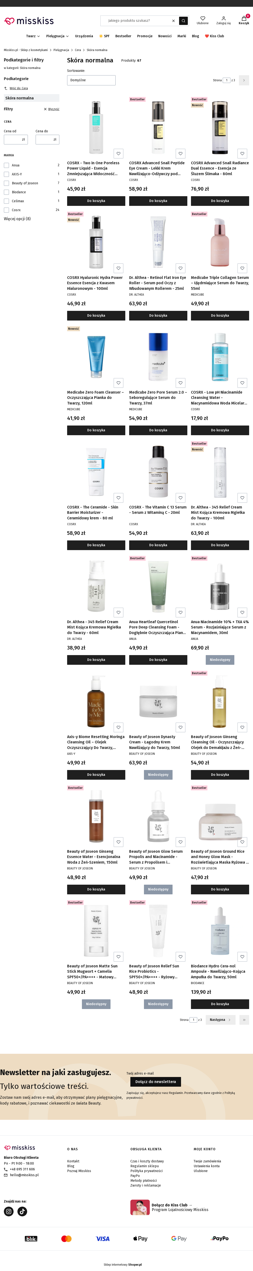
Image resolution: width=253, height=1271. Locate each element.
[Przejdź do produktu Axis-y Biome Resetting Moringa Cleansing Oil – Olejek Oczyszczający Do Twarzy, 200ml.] (96, 701)
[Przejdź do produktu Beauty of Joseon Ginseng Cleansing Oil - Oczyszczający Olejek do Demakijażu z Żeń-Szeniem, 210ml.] (220, 701)
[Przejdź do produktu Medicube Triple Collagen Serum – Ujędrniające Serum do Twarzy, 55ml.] (220, 242)
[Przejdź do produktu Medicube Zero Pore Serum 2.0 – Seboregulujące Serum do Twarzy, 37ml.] (158, 357)
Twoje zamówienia (207, 1161)
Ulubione (201, 1171)
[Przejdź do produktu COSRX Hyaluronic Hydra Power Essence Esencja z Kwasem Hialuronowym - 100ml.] (96, 242)
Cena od (10, 131)
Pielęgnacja (61, 50)
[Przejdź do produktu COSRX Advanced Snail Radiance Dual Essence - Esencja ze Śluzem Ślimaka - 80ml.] (220, 127)
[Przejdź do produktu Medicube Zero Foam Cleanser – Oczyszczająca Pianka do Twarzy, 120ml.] (96, 357)
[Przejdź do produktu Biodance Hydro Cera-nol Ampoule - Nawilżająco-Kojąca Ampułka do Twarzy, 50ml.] (220, 931)
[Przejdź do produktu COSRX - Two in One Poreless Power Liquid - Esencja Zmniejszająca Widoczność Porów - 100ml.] (96, 127)
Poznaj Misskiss (79, 1171)
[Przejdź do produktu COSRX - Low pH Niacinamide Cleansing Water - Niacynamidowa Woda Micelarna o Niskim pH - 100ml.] (220, 357)
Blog (70, 1166)
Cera (78, 50)
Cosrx (16, 210)
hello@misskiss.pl (24, 1175)
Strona (217, 80)
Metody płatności (143, 1181)
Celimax (18, 201)
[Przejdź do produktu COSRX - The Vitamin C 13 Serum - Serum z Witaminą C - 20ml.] (158, 472)
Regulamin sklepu (144, 1166)
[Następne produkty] (221, 1020)
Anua (15, 165)
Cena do (42, 131)
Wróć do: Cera (16, 88)
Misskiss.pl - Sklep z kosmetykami (26, 50)
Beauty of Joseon (25, 183)
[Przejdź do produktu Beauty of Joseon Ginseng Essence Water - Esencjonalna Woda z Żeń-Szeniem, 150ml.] (96, 816)
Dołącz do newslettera (155, 1081)
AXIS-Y (17, 174)
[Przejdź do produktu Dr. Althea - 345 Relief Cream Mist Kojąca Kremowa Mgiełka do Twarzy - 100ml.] (220, 472)
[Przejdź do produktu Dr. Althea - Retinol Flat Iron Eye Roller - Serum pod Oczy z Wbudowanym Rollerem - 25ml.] (158, 242)
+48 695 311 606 (22, 1169)
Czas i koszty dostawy (147, 1161)
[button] (183, 21)
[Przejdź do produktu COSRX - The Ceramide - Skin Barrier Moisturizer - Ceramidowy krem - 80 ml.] (96, 472)
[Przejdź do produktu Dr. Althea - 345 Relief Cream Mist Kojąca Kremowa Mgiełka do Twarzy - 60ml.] (96, 586)
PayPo (135, 1176)
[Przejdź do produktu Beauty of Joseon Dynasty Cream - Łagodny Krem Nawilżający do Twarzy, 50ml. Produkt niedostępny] (158, 701)
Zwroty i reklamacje (145, 1185)
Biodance (19, 192)
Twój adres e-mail (140, 1073)
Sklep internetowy (123, 1264)
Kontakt (73, 1161)
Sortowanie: (76, 71)
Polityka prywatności (146, 1171)
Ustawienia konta (207, 1166)
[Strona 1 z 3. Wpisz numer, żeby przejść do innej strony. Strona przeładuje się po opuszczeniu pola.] (226, 80)
